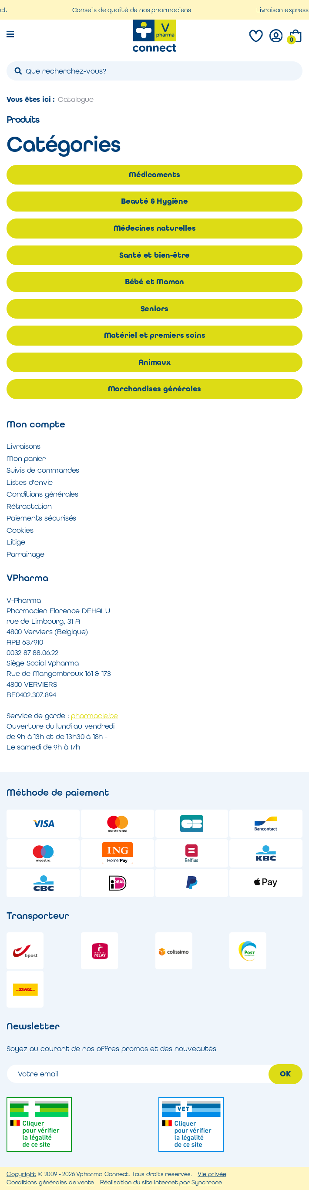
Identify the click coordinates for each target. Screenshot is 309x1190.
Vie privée (212, 1173)
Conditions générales (42, 494)
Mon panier (26, 458)
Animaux (154, 362)
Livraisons (23, 446)
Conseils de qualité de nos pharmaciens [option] (138, 9)
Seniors (155, 308)
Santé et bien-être (154, 255)
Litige (16, 542)
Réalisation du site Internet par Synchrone (161, 1182)
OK (285, 1074)
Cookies (20, 530)
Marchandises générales (155, 388)
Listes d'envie (30, 482)
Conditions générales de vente (50, 1182)
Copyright (21, 1173)
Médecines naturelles (155, 228)
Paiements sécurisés (41, 518)
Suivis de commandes (43, 470)
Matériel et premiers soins (154, 335)
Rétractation (29, 506)
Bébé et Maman (154, 281)
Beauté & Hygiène (154, 201)
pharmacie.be (94, 715)
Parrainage (25, 554)
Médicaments (154, 174)
